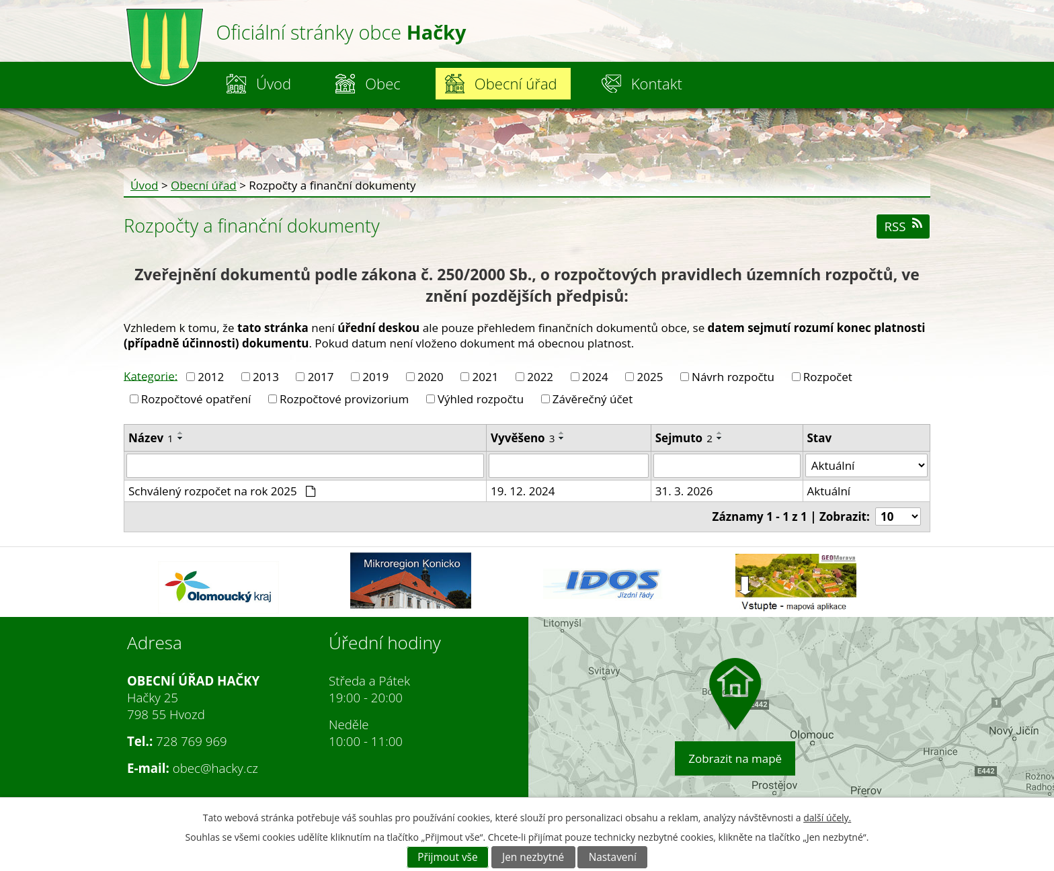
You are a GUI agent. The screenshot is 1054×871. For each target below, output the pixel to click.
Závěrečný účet (593, 399)
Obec (383, 83)
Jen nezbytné (533, 857)
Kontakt (656, 83)
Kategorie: (150, 375)
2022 (540, 376)
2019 (375, 376)
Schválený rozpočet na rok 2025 (222, 491)
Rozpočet (827, 376)
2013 (266, 376)
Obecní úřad (516, 83)
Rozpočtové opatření (196, 399)
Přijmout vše (447, 857)
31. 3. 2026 (684, 491)
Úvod (273, 83)
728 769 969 (191, 741)
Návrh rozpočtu (733, 376)
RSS (903, 226)
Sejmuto (684, 438)
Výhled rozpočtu (481, 399)
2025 (650, 376)
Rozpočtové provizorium (344, 399)
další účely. (827, 817)
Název (150, 438)
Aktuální (829, 491)
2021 (486, 376)
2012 (211, 376)
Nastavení (613, 857)
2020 (430, 376)
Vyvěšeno (523, 438)
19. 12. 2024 (523, 491)
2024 (595, 376)
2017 (321, 376)
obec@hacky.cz (215, 767)
